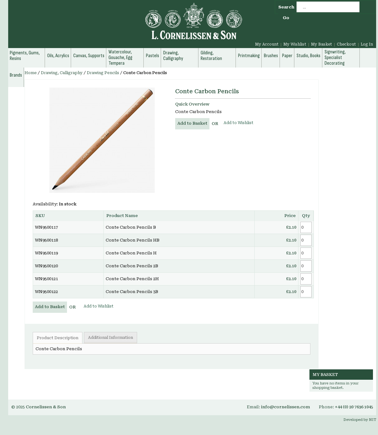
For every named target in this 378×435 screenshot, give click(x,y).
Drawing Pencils (103, 73)
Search (286, 7)
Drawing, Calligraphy (62, 73)
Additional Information (110, 337)
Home (31, 73)
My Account (267, 44)
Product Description (57, 338)
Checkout (346, 44)
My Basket (321, 44)
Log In (367, 44)
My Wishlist (294, 44)
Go (286, 17)
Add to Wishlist (238, 123)
